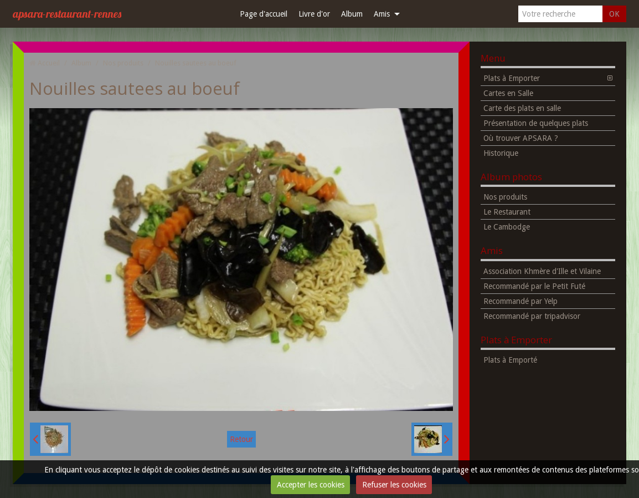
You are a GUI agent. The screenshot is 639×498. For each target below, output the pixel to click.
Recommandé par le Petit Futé (534, 286)
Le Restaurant (506, 211)
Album (352, 13)
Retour (241, 439)
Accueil (49, 63)
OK (614, 13)
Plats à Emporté (510, 359)
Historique (500, 153)
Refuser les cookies (394, 484)
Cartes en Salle (508, 93)
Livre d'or (314, 13)
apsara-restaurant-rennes (67, 14)
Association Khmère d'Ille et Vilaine (542, 271)
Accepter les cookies (310, 484)
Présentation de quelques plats (535, 123)
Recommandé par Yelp (520, 301)
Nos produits (123, 63)
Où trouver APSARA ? (520, 138)
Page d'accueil (263, 13)
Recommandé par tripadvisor (531, 316)
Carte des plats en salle (522, 108)
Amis (382, 13)
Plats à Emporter (511, 78)
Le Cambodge (506, 226)
